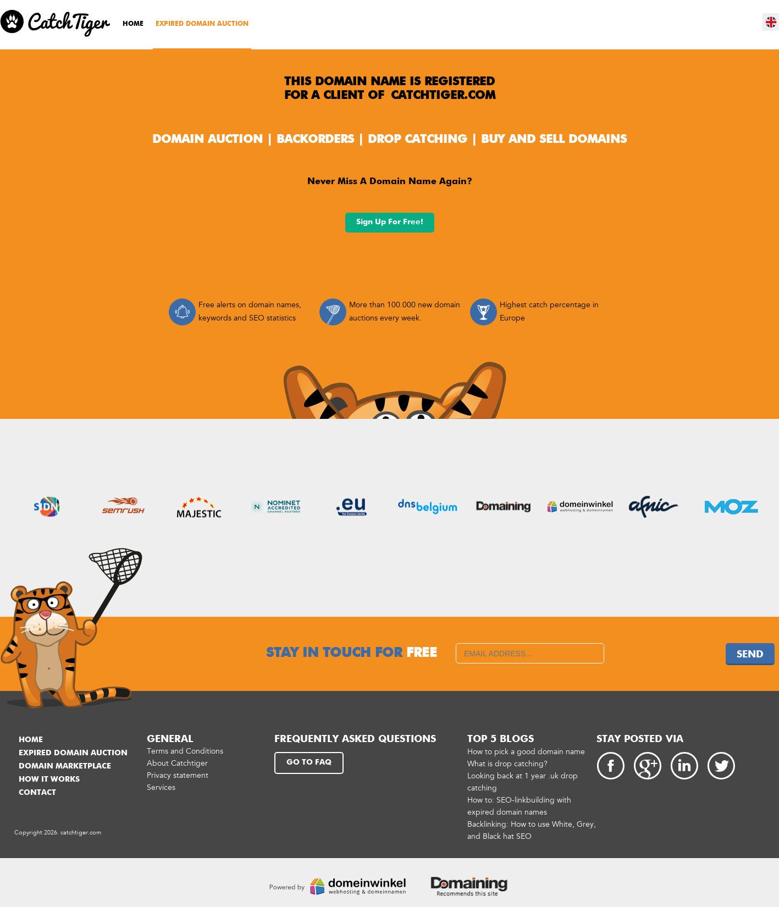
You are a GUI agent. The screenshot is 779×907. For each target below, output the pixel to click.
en (771, 21)
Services (161, 787)
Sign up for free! (389, 222)
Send (750, 655)
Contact (37, 793)
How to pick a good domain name (526, 751)
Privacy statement (177, 775)
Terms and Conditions (185, 751)
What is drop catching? (507, 763)
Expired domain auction (202, 24)
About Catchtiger (177, 763)
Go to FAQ (309, 762)
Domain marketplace (65, 766)
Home (133, 24)
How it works (49, 779)
